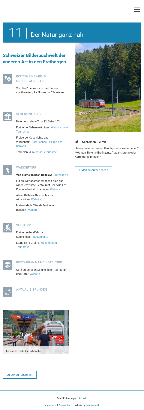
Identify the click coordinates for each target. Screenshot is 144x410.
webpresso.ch (93, 405)
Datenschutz (65, 405)
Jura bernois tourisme (43, 152)
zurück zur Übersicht (19, 374)
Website (55, 189)
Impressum (51, 405)
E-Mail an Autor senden (93, 170)
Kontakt (83, 398)
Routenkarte (60, 175)
